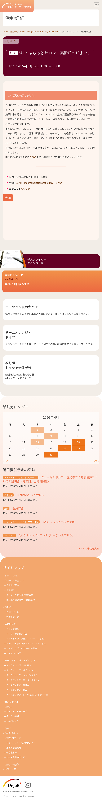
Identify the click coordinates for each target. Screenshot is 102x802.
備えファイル (11, 702)
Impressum (29, 796)
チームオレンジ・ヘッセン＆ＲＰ (21, 675)
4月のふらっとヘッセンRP (59, 522)
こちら (32, 157)
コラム (8, 706)
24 (64, 448)
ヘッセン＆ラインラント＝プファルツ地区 (26, 643)
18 (78, 442)
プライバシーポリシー (12, 796)
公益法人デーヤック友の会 (16, 5)
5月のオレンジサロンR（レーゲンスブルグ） (46, 535)
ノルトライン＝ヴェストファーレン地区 (25, 638)
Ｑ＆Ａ (8, 728)
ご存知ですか (12, 721)
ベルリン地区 (12, 628)
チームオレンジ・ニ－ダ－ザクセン (22, 679)
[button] (52, 284)
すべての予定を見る (88, 548)
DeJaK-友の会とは (14, 580)
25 (78, 448)
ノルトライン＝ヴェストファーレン (20, 477)
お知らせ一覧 (12, 611)
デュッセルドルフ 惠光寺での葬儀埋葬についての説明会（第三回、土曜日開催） (50, 479)
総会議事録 (11, 752)
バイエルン (9, 535)
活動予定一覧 (12, 616)
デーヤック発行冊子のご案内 (19, 594)
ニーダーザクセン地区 (16, 633)
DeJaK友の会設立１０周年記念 (20, 599)
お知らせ (9, 607)
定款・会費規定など (15, 757)
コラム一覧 (10, 769)
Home (5, 31)
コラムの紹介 (11, 764)
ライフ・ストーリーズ (16, 711)
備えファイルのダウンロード (36, 261)
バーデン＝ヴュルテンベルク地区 (21, 648)
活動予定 (14, 31)
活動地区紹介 (11, 624)
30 (51, 454)
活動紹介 (10, 590)
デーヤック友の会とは (21, 306)
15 (37, 442)
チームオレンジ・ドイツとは (19, 660)
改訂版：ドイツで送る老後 (18, 365)
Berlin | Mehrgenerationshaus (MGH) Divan (39, 31)
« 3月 (6, 461)
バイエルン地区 (13, 653)
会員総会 (18, 508)
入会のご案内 (12, 585)
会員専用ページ (12, 738)
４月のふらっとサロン (30, 495)
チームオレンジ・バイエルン (19, 670)
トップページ (11, 575)
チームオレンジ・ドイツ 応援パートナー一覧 (27, 694)
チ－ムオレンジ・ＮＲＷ (17, 684)
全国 (6, 508)
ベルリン (11, 41)
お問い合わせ (11, 733)
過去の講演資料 (13, 747)
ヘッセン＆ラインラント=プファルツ (21, 521)
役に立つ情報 (12, 716)
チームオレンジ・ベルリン (18, 665)
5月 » (96, 461)
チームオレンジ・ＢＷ (16, 689)
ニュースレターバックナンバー (20, 742)
